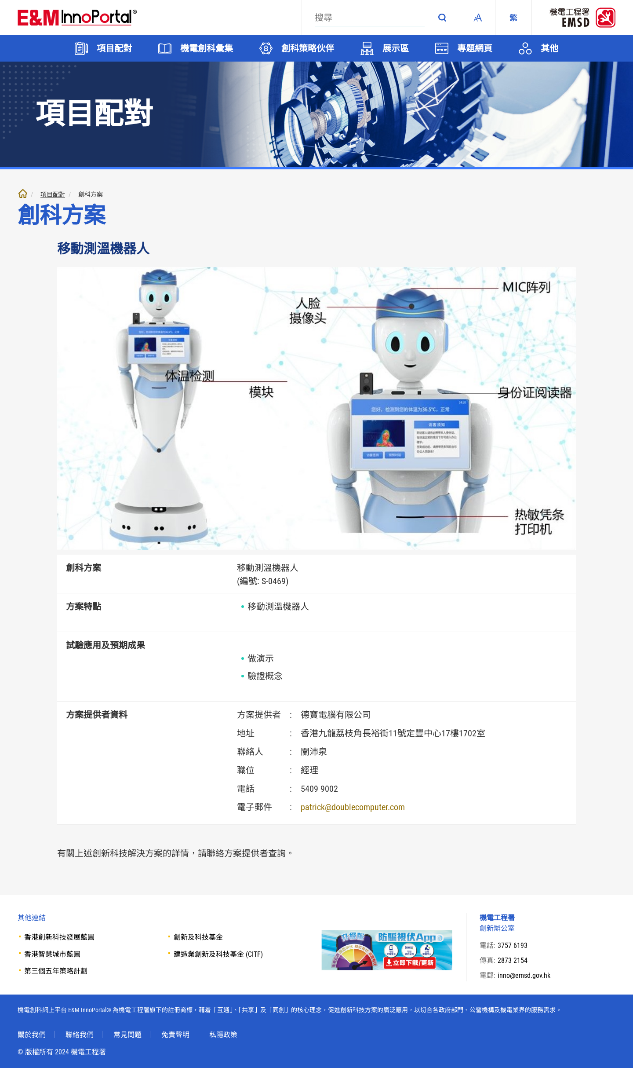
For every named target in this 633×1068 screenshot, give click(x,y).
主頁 (22, 193)
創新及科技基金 (198, 937)
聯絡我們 (79, 1034)
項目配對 (52, 194)
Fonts (477, 17)
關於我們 (32, 1034)
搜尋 (442, 17)
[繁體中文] (513, 17)
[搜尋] (370, 17)
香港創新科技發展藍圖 (59, 937)
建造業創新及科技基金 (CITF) (218, 954)
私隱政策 (223, 1034)
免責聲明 (175, 1034)
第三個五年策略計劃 (55, 971)
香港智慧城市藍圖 (52, 954)
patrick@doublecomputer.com (353, 807)
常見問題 (127, 1034)
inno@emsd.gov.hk (524, 975)
